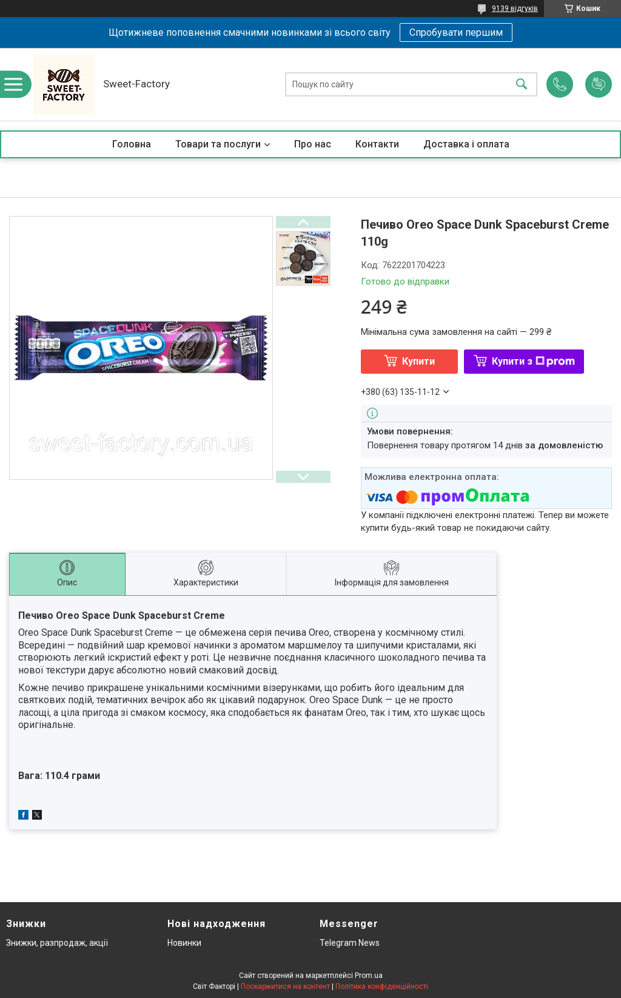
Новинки (184, 943)
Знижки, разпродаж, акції (57, 943)
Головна (131, 144)
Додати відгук (598, 84)
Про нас (312, 144)
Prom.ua (369, 975)
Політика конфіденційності (381, 986)
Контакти (377, 144)
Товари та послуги (218, 144)
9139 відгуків (515, 8)
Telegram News (350, 943)
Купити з (533, 361)
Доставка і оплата (466, 144)
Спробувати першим (456, 32)
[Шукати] (521, 84)
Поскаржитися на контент (285, 986)
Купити (418, 361)
